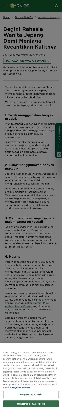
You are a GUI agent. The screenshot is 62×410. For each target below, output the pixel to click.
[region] (31, 376)
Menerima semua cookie (31, 403)
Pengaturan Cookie (31, 394)
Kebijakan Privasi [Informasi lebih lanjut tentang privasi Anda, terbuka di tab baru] (20, 387)
